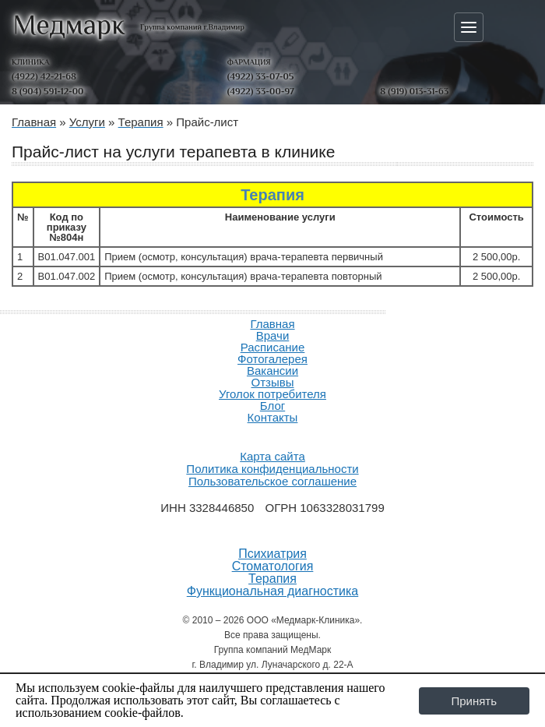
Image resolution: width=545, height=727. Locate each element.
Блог (272, 405)
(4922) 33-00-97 (260, 91)
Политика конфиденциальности (272, 468)
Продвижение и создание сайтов (272, 435)
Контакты (273, 417)
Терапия (272, 579)
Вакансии (272, 370)
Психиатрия (272, 554)
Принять (474, 701)
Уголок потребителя (272, 394)
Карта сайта (272, 456)
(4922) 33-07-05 (260, 76)
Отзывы (272, 382)
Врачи (273, 335)
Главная (272, 324)
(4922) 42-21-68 (44, 76)
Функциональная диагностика (273, 591)
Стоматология (273, 566)
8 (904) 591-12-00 (47, 91)
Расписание (273, 347)
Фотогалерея (272, 359)
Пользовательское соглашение (272, 481)
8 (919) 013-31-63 (414, 91)
